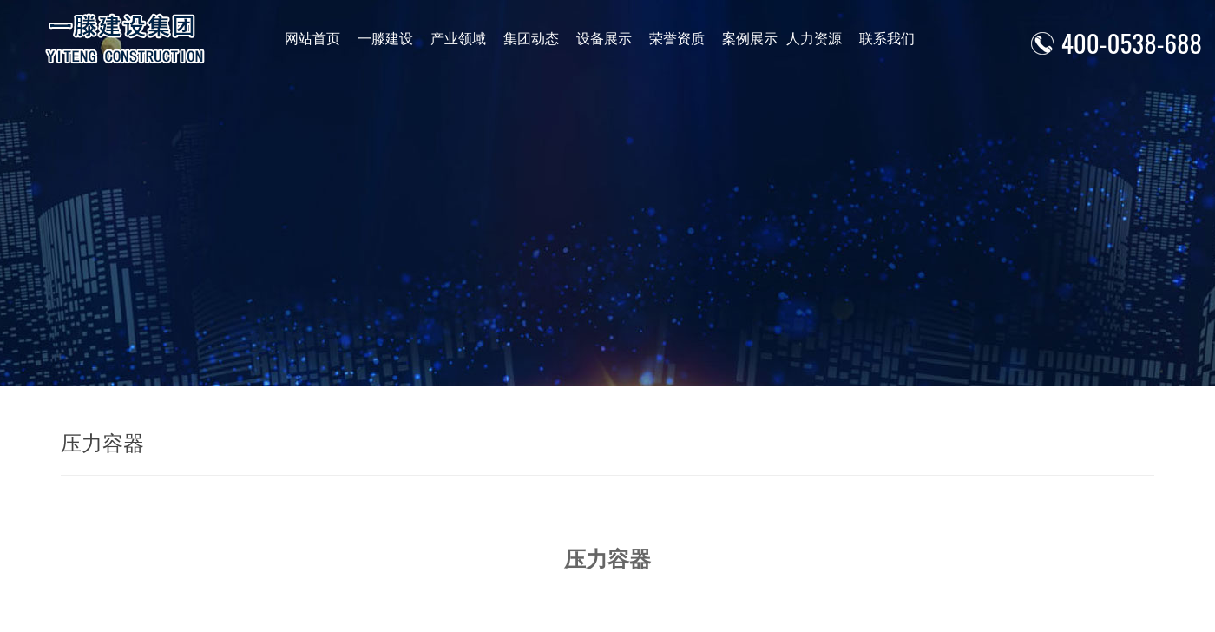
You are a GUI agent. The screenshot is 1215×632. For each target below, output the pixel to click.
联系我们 (880, 39)
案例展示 (744, 39)
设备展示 (600, 39)
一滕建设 (384, 39)
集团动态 (528, 39)
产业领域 (456, 39)
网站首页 (312, 39)
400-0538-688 (1131, 42)
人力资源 (808, 39)
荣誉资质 (672, 39)
